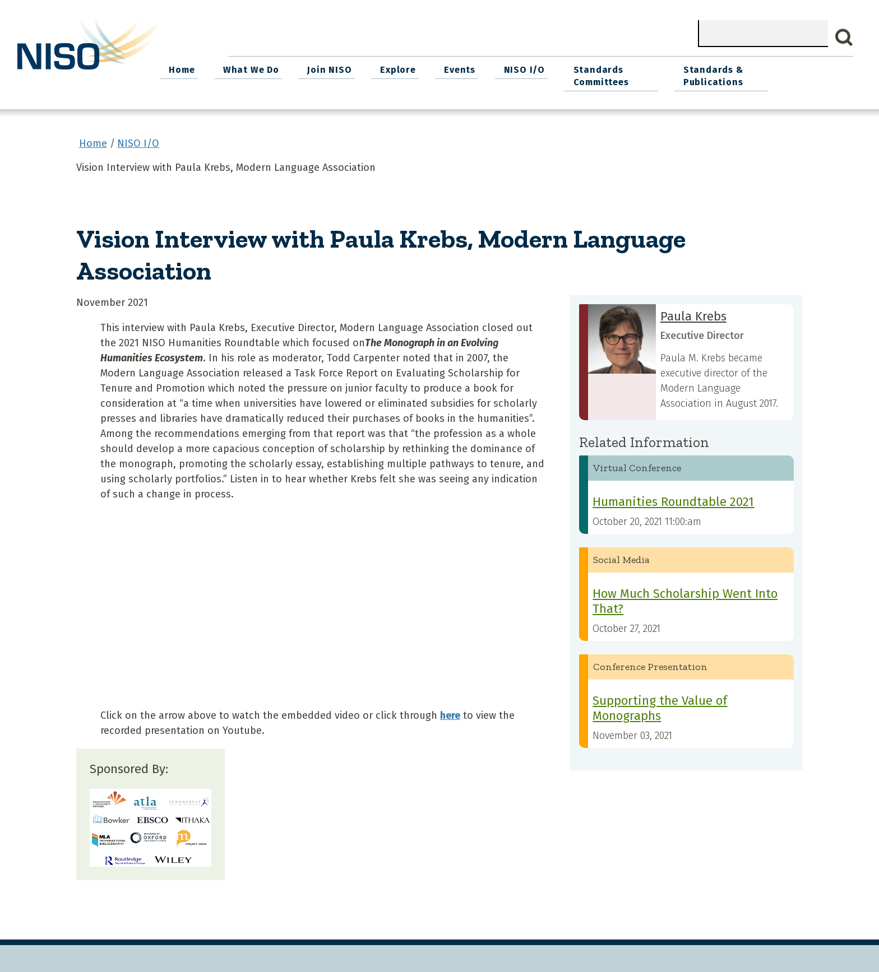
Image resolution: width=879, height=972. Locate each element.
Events (520, 67)
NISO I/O (581, 67)
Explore (461, 67)
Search (844, 37)
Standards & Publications (777, 73)
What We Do (321, 67)
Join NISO (396, 67)
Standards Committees (655, 73)
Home (254, 67)
